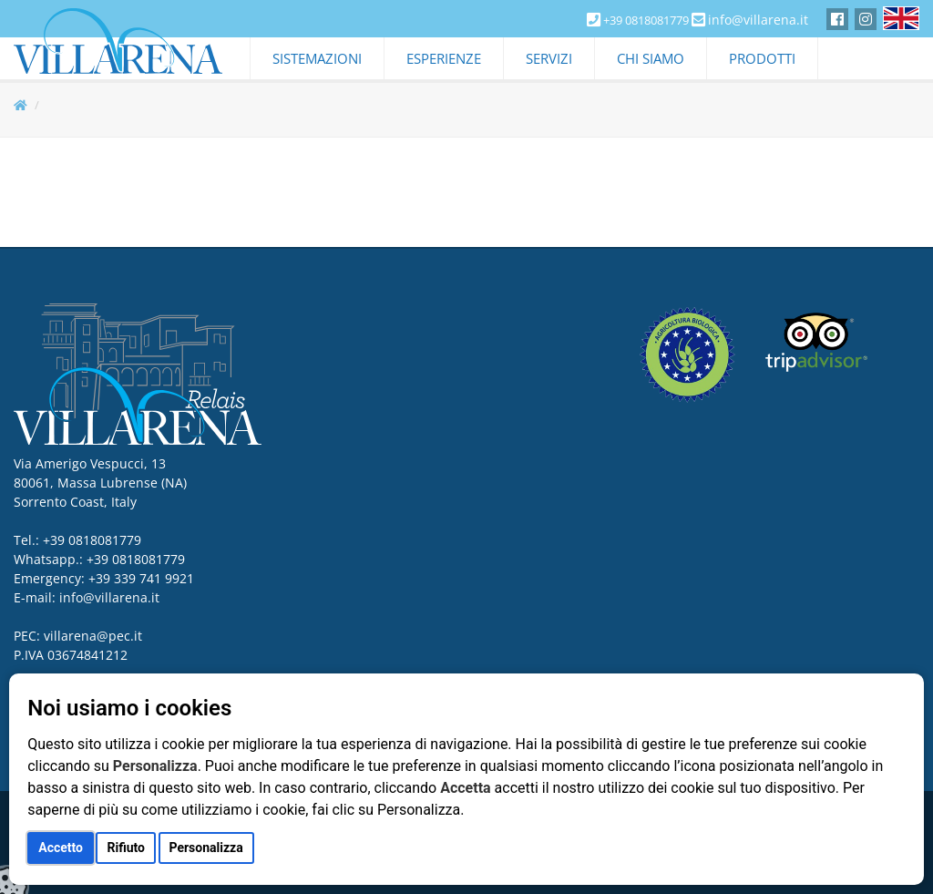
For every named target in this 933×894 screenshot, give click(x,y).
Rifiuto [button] (126, 847)
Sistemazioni (317, 58)
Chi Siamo (650, 58)
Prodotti (762, 58)
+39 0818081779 (136, 559)
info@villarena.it (758, 19)
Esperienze (443, 58)
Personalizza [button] (206, 847)
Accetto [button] (60, 847)
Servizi (549, 58)
